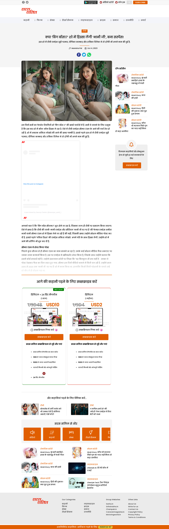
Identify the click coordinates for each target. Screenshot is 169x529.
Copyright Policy (135, 512)
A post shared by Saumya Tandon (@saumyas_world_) (42, 212)
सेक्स (52, 20)
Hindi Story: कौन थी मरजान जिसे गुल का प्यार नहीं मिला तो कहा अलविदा (99, 455)
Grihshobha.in (112, 506)
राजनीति (129, 20)
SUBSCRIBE (140, 2)
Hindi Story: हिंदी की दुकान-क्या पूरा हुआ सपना (139, 111)
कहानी (26, 20)
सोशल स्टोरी (45, 478)
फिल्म (39, 20)
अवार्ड (143, 20)
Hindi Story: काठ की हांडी (50, 467)
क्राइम (102, 20)
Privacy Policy (134, 514)
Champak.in (111, 509)
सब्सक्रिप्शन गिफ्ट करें (42, 329)
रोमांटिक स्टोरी (46, 449)
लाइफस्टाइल (87, 20)
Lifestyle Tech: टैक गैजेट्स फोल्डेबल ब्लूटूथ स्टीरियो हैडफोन (98, 485)
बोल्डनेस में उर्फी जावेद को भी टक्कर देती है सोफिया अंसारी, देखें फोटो (50, 412)
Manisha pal (77, 48)
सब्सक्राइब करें (44, 337)
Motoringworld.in (113, 514)
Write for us (133, 506)
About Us (132, 504)
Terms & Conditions (137, 517)
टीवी (84, 31)
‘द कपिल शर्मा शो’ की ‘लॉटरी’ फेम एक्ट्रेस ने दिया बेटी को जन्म (100, 412)
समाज (115, 20)
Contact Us (133, 509)
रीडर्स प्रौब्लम (67, 20)
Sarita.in (109, 504)
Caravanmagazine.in (115, 512)
